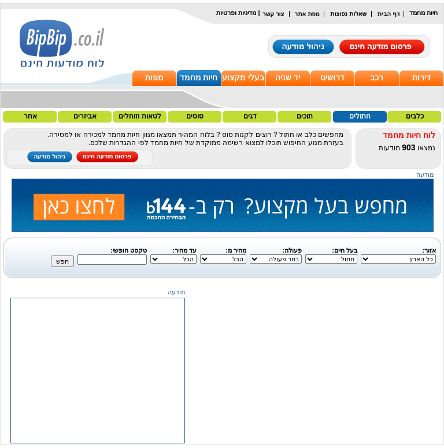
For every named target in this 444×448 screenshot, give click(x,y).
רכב (376, 77)
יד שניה (287, 77)
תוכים (305, 116)
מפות (154, 77)
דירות (421, 77)
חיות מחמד (199, 77)
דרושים (332, 77)
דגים (250, 116)
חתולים (360, 116)
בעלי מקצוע (243, 77)
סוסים (195, 116)
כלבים (415, 116)
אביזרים (85, 116)
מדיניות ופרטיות (236, 12)
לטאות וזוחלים (140, 116)
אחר (30, 116)
